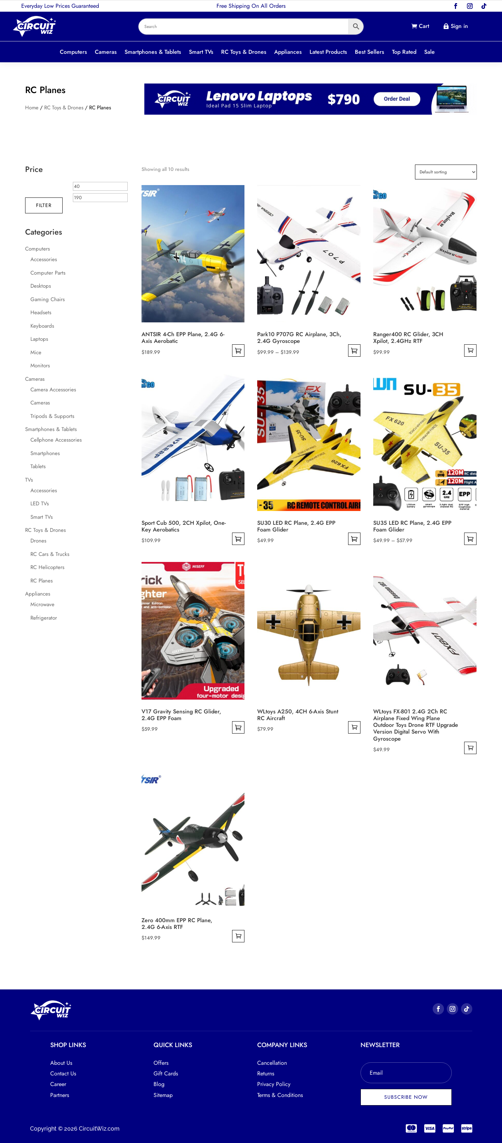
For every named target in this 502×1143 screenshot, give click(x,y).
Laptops (39, 339)
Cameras (106, 52)
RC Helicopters (47, 567)
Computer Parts (47, 273)
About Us (61, 1063)
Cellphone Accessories (56, 440)
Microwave (42, 604)
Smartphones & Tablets (153, 52)
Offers (161, 1063)
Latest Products (328, 52)
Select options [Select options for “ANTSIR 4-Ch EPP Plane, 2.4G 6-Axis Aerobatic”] (238, 350)
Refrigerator (43, 618)
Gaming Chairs (47, 299)
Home (32, 107)
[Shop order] (446, 172)
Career (58, 1084)
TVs (29, 480)
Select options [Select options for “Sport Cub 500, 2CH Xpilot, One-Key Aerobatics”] (238, 539)
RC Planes (41, 581)
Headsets (40, 312)
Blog (159, 1084)
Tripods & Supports (52, 416)
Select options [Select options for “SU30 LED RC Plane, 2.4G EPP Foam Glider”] (354, 539)
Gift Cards (166, 1073)
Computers (73, 52)
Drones (38, 541)
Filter (44, 205)
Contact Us (63, 1073)
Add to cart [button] (470, 350)
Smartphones (45, 453)
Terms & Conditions (280, 1095)
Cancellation (272, 1063)
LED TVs (39, 503)
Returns (265, 1073)
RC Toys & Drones (243, 52)
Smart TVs (201, 52)
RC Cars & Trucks (49, 554)
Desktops (40, 286)
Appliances (288, 52)
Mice (35, 352)
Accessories (43, 259)
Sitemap (163, 1095)
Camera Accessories (53, 390)
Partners (59, 1095)
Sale (429, 52)
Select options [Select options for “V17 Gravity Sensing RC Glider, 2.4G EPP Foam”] (238, 727)
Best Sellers (369, 52)
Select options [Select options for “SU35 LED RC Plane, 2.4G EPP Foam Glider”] (470, 539)
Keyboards (42, 326)
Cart (424, 26)
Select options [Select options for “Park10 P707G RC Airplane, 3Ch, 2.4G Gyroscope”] (354, 350)
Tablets (38, 466)
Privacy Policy (273, 1084)
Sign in (459, 26)
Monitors (40, 365)
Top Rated (404, 52)
